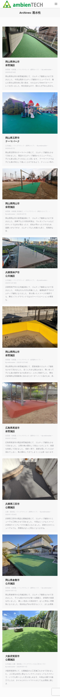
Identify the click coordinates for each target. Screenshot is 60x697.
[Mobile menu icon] (56, 4)
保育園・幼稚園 (10, 69)
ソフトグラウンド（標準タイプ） (28, 69)
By (46, 69)
